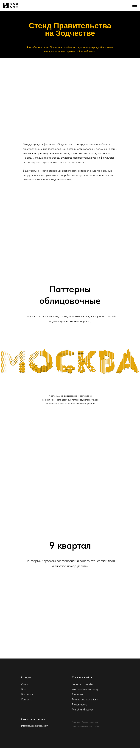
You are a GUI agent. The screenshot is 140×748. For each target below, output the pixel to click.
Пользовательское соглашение (86, 726)
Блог (24, 689)
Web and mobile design (85, 689)
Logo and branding (83, 684)
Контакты (26, 699)
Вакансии (27, 694)
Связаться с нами (33, 719)
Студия (26, 677)
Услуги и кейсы (82, 677)
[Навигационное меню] (134, 5)
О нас (25, 684)
